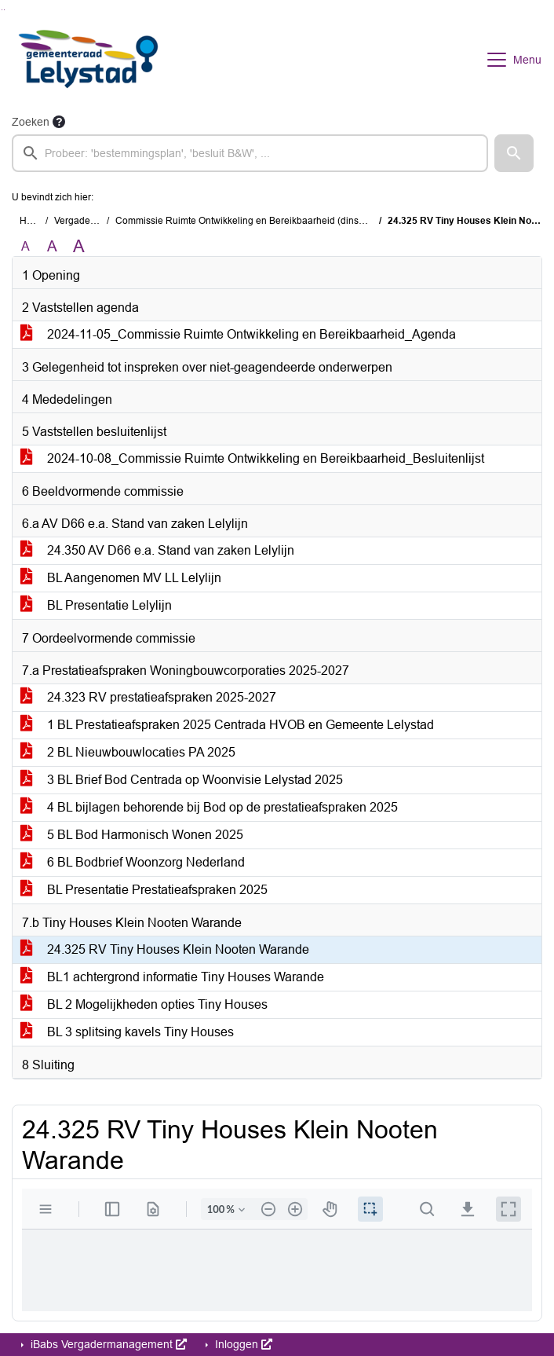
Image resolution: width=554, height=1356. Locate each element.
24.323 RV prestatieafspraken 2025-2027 (148, 697)
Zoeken (30, 121)
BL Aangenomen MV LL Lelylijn (120, 578)
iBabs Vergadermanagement (107, 1344)
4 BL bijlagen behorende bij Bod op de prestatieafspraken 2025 (209, 807)
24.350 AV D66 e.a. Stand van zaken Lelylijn (157, 550)
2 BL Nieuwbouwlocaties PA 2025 (127, 752)
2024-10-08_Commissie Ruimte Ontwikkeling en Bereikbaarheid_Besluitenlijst (252, 458)
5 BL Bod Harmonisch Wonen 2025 (131, 834)
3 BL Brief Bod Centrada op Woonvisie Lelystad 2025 (181, 779)
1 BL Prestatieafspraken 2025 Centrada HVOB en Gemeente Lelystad (227, 724)
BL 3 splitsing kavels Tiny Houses (127, 1032)
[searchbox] (250, 153)
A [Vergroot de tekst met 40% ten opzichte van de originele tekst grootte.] (79, 246)
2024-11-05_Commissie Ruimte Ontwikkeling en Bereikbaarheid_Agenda (238, 334)
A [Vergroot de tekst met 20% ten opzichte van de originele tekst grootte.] (52, 246)
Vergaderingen (86, 220)
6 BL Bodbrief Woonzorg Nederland (132, 862)
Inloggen (242, 1344)
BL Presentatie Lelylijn (96, 605)
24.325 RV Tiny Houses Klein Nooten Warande (164, 949)
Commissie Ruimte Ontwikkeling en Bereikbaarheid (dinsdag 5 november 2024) (285, 220)
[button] (514, 153)
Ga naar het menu (4, 9)
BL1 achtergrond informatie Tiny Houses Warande (172, 977)
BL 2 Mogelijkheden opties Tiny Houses (144, 1004)
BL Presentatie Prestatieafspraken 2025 (144, 889)
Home (33, 220)
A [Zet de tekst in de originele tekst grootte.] (25, 246)
